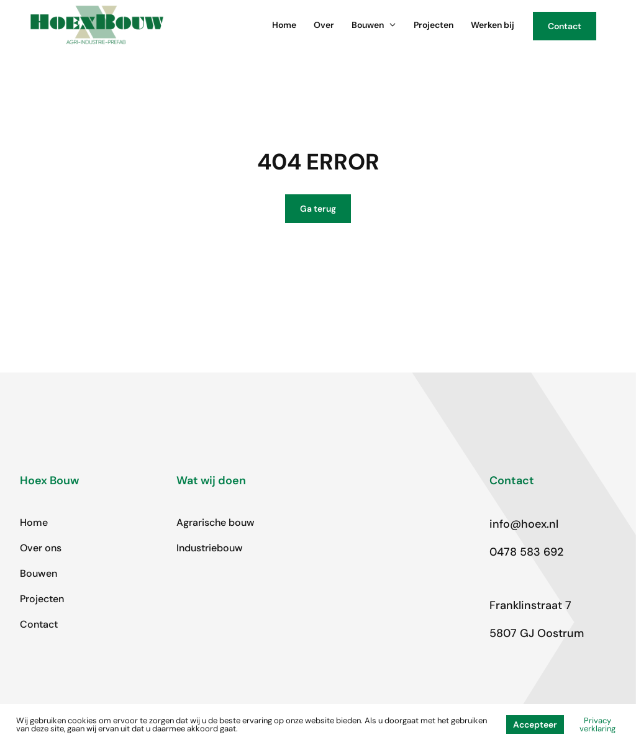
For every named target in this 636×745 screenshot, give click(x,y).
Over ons (40, 547)
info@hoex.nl (523, 524)
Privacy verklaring (597, 724)
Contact (39, 624)
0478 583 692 (526, 551)
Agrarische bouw (215, 522)
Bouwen (374, 24)
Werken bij (492, 24)
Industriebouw (209, 547)
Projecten (433, 24)
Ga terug (318, 208)
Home (284, 24)
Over (324, 24)
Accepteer (535, 724)
